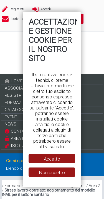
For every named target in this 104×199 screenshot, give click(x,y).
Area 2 (94, 186)
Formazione (15, 186)
